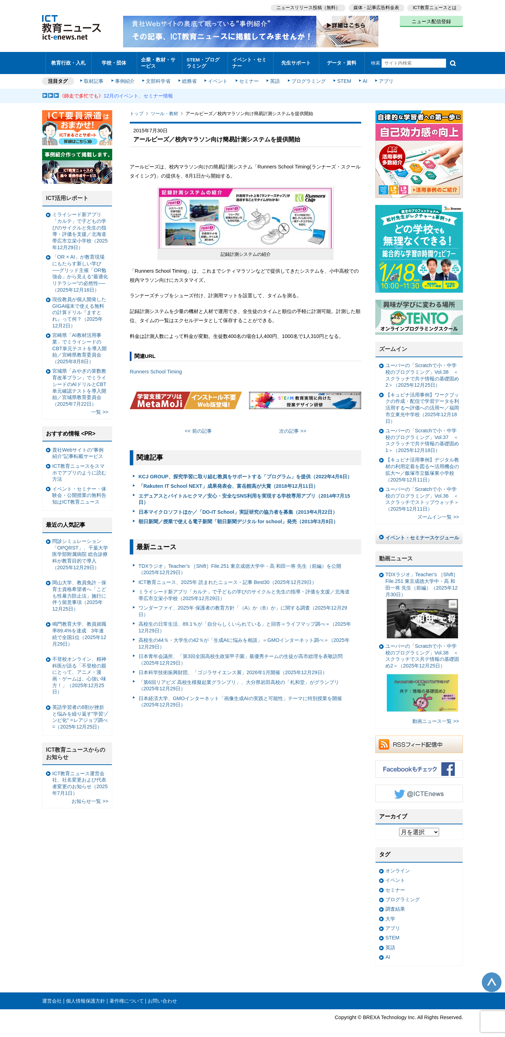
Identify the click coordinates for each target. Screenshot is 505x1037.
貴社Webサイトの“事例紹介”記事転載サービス (77, 450)
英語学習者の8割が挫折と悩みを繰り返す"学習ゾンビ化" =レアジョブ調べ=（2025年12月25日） (80, 713)
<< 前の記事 (198, 428)
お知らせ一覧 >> (90, 797)
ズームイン (393, 346)
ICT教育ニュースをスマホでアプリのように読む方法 (79, 469)
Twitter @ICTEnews (419, 790)
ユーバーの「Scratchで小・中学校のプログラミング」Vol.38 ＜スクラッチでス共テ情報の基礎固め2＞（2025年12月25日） (422, 676)
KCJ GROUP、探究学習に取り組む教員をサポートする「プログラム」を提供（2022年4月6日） (245, 473)
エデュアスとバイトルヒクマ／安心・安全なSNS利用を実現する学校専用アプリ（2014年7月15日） (244, 496)
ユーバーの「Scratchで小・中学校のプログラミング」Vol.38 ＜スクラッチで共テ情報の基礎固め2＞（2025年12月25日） (422, 372)
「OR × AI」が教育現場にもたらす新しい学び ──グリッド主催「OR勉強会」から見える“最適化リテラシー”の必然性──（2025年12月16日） (80, 270)
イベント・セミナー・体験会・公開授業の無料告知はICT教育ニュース (79, 492)
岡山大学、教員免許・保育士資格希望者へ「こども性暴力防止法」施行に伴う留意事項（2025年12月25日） (79, 593)
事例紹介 (125, 78)
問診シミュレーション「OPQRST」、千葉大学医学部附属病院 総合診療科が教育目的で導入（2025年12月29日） (80, 551)
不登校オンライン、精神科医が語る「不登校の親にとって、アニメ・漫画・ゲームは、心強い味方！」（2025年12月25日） (79, 672)
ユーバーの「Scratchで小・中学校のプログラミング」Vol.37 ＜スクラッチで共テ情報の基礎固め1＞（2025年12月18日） (422, 437)
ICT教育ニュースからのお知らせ (76, 750)
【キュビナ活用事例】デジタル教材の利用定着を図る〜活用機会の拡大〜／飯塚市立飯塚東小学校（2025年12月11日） (422, 466)
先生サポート (296, 61)
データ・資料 (341, 61)
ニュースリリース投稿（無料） (307, 7)
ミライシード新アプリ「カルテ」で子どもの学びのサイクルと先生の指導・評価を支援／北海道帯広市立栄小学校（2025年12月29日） (244, 591)
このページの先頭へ (491, 979)
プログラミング (307, 78)
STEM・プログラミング (205, 61)
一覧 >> (99, 409)
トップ (136, 110)
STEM (343, 78)
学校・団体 (114, 61)
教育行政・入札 (69, 61)
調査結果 (395, 906)
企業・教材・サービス (158, 61)
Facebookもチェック (419, 765)
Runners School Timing (156, 368)
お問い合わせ (162, 997)
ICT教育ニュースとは (435, 7)
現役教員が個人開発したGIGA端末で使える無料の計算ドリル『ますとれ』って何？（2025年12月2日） (79, 309)
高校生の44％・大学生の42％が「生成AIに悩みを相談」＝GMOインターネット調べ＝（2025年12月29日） (244, 640)
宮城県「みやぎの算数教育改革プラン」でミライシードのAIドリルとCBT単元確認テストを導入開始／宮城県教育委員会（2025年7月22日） (79, 384)
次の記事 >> (292, 428)
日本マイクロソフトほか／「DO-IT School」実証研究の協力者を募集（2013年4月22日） (238, 508)
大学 (390, 915)
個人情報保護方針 (85, 997)
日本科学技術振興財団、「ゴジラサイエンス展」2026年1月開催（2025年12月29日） (233, 669)
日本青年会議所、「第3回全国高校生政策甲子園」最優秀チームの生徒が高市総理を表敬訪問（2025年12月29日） (241, 656)
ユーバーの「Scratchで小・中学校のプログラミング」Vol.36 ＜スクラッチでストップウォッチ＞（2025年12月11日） (422, 495)
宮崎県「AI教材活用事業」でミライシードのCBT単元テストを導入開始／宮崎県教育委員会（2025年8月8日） (79, 345)
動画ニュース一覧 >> (435, 717)
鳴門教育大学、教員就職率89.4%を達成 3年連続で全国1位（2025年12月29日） (79, 630)
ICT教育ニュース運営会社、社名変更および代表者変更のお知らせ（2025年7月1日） (80, 779)
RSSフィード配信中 (419, 741)
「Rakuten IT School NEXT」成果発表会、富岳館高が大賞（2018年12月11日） (228, 483)
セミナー (248, 78)
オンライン (397, 867)
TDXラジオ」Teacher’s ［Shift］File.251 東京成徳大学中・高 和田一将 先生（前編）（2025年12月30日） (421, 602)
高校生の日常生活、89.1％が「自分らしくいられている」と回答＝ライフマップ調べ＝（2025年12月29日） (245, 624)
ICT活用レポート (67, 195)
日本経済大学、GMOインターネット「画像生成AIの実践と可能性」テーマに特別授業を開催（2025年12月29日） (240, 698)
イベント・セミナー (248, 61)
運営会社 (52, 997)
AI (363, 78)
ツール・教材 (164, 110)
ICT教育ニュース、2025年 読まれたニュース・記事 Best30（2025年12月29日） (228, 578)
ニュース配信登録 (431, 21)
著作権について (126, 997)
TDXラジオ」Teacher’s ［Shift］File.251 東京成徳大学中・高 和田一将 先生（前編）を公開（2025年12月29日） (240, 566)
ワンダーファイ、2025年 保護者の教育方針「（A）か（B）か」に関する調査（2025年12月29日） (243, 607)
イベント (218, 78)
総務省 (189, 78)
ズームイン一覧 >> (438, 514)
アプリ (384, 78)
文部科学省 (158, 78)
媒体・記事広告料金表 (376, 7)
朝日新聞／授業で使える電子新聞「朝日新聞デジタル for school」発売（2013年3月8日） (238, 518)
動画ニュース (396, 555)
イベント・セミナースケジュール (422, 534)
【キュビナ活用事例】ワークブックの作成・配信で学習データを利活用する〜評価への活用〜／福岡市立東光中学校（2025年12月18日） (422, 404)
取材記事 (95, 78)
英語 (274, 78)
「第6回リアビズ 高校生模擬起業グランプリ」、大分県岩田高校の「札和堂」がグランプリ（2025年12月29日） (239, 682)
